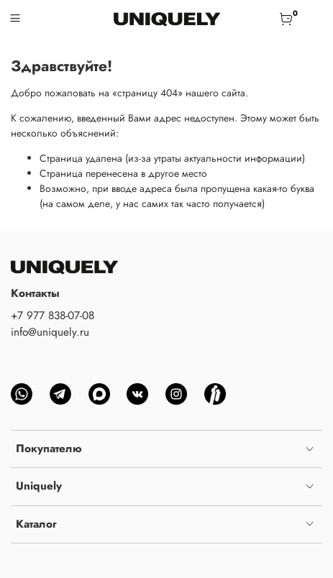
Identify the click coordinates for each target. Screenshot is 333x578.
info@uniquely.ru (50, 332)
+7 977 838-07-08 (52, 316)
